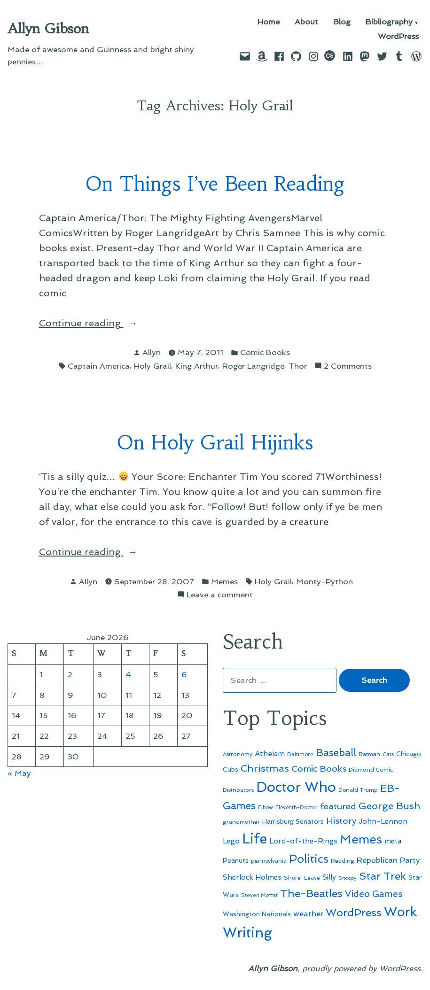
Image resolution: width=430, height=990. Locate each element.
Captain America (99, 366)
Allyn (151, 352)
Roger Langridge (253, 366)
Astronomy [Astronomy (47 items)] (237, 754)
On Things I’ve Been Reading (215, 184)
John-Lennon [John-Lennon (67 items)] (383, 821)
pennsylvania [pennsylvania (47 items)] (269, 861)
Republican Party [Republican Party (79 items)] (388, 860)
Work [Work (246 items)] (400, 912)
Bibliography (389, 22)
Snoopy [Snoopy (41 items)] (347, 878)
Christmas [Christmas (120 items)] (265, 768)
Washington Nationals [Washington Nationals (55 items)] (257, 914)
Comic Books (265, 352)
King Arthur (196, 366)
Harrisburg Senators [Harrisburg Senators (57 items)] (293, 821)
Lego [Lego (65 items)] (231, 841)
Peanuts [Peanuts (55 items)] (236, 860)
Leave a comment (220, 594)
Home (269, 22)
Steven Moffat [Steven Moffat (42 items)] (259, 895)
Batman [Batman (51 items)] (369, 754)
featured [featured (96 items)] (338, 806)
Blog (342, 22)
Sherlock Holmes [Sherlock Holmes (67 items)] (252, 877)
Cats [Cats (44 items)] (388, 754)
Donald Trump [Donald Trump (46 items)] (358, 790)
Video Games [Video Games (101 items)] (374, 894)
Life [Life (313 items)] (254, 839)
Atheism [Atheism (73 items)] (270, 753)
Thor (298, 366)
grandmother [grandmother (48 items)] (241, 822)
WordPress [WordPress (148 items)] (354, 912)
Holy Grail (152, 366)
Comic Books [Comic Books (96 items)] (318, 768)
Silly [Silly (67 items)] (329, 877)
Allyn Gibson (48, 28)
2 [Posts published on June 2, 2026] (70, 674)
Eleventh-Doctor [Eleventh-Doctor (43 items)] (296, 807)
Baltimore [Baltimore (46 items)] (300, 754)
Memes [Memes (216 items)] (361, 839)
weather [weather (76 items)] (308, 913)
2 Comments (348, 366)
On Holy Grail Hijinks (215, 443)
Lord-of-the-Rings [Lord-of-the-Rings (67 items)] (303, 841)
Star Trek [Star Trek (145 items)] (382, 876)
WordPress (398, 36)
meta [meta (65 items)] (393, 841)
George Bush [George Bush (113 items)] (389, 806)
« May (19, 773)
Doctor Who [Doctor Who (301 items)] (296, 787)
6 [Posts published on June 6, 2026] (184, 674)
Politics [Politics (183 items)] (308, 859)
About (306, 22)
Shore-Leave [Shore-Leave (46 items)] (302, 877)
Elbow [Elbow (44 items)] (265, 807)
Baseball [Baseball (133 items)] (336, 752)
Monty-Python (324, 581)
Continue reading (102, 323)
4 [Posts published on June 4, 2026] (128, 674)
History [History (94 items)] (341, 821)
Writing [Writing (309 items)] (247, 933)
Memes (224, 581)
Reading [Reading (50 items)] (342, 860)
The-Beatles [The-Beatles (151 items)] (311, 893)
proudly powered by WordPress (361, 968)
